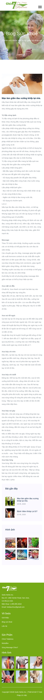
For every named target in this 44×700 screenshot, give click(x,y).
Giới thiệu (5, 618)
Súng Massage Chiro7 (10, 647)
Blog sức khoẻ (7, 622)
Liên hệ (4, 626)
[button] (39, 6)
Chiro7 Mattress (7, 639)
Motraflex (5, 643)
